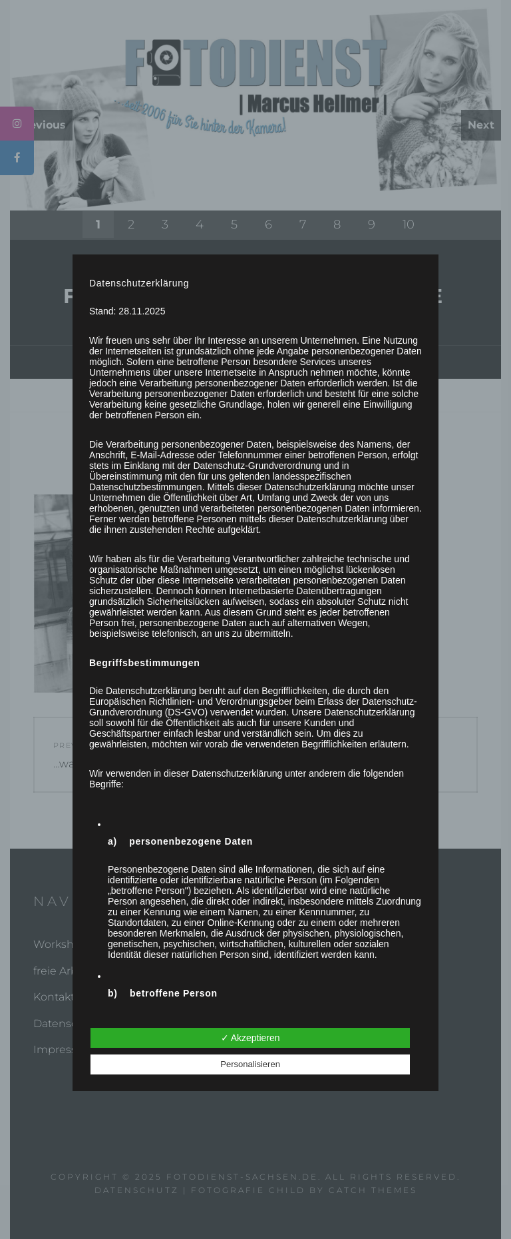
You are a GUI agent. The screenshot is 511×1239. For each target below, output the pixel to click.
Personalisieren (250, 1064)
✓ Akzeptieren (250, 1037)
